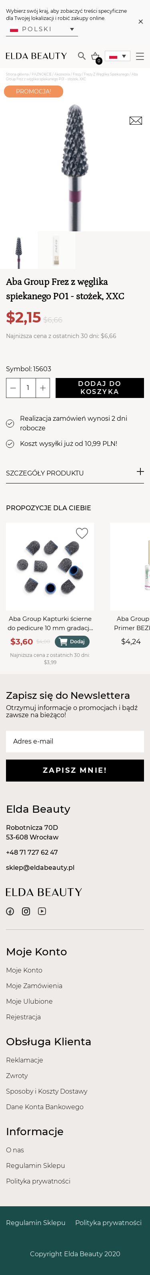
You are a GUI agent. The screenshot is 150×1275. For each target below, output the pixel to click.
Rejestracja (23, 1017)
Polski (31, 29)
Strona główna (17, 74)
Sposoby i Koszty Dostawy (46, 1091)
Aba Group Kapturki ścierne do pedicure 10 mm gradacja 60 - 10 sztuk (50, 624)
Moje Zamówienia (34, 986)
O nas (15, 1150)
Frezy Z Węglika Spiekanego (106, 74)
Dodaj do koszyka (99, 388)
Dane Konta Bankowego (45, 1107)
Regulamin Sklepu (35, 1166)
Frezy (77, 74)
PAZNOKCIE (42, 74)
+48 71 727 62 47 (32, 852)
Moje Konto (24, 970)
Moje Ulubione (29, 1001)
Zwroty (17, 1076)
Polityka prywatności (38, 1181)
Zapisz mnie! (75, 770)
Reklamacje (24, 1060)
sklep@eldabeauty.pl (40, 867)
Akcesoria (62, 74)
